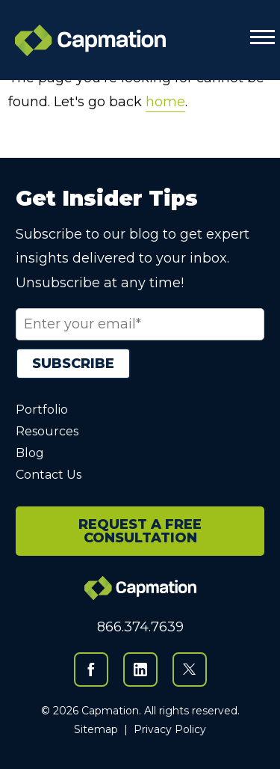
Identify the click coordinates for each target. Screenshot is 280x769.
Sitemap (96, 729)
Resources (47, 431)
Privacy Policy (170, 729)
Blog (30, 453)
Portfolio (42, 409)
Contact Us (48, 475)
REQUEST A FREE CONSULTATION (140, 531)
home (165, 102)
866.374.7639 (140, 627)
